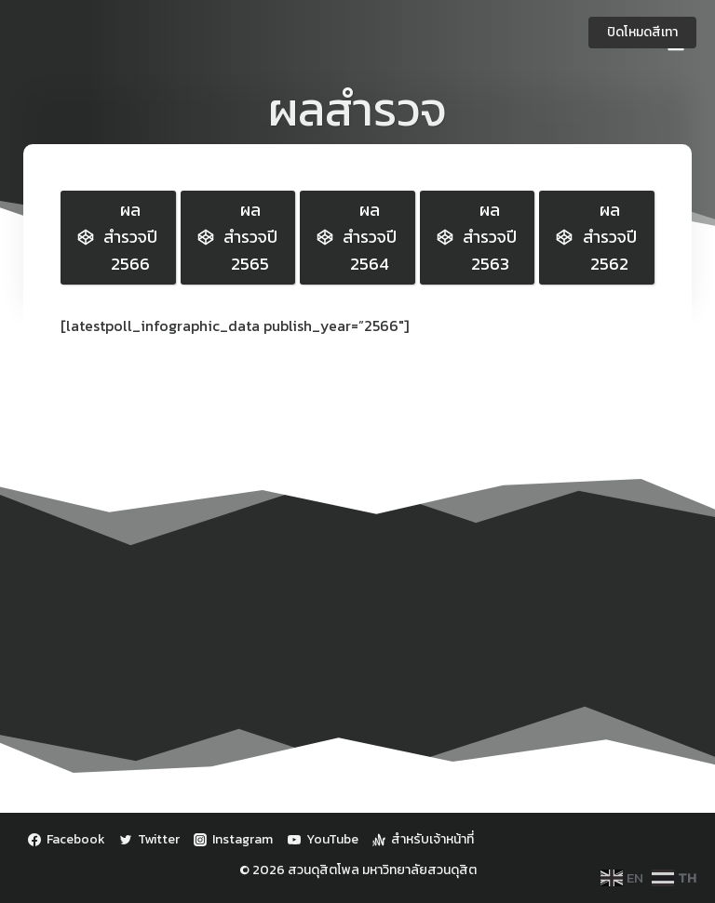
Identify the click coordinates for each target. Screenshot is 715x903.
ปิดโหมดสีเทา (642, 32)
